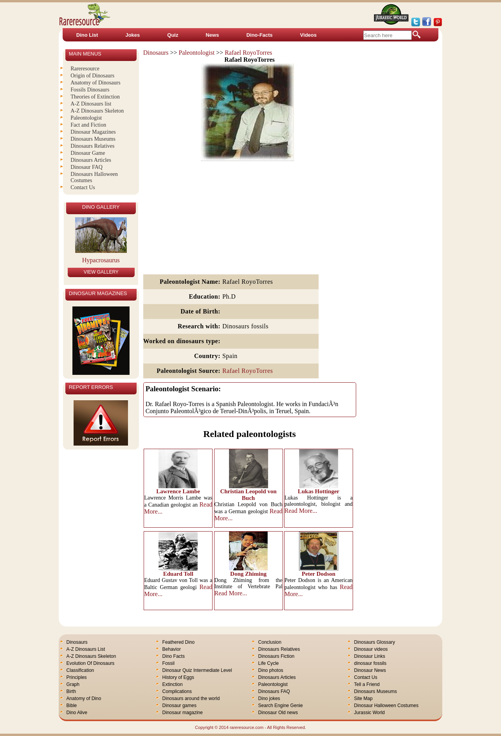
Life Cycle (268, 663)
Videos (308, 35)
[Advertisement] (249, 218)
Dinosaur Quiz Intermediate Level (197, 670)
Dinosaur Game (87, 153)
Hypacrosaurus (101, 260)
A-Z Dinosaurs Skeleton (97, 111)
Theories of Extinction (95, 97)
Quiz (172, 35)
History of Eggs (178, 677)
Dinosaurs (156, 52)
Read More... (301, 510)
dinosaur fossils (370, 663)
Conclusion (269, 642)
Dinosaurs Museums (92, 139)
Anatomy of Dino (84, 698)
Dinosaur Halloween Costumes (386, 705)
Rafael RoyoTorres (248, 52)
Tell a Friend (367, 684)
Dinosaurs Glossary (374, 642)
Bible (72, 705)
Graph (73, 684)
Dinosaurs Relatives (92, 146)
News (212, 35)
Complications (177, 691)
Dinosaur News (370, 670)
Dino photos (270, 670)
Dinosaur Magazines (92, 132)
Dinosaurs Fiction (276, 656)
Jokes (132, 35)
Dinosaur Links (369, 656)
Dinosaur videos (371, 649)
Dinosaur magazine (182, 712)
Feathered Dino (178, 642)
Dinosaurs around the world (191, 698)
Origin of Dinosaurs (92, 76)
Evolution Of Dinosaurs (91, 663)
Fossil (168, 663)
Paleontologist (197, 52)
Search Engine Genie (280, 705)
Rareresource (84, 69)
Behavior (171, 649)
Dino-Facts (259, 35)
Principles (77, 677)
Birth (71, 691)
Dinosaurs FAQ (274, 691)
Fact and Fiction (88, 125)
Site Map (363, 698)
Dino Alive (77, 712)
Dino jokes (269, 698)
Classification (80, 670)
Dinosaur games (179, 705)
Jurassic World (369, 712)
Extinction (172, 684)
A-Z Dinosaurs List (86, 649)
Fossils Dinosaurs (89, 90)
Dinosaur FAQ (86, 167)
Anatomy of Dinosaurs (95, 83)
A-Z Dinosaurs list (90, 104)
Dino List (87, 35)
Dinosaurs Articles (90, 160)
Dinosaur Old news (278, 712)
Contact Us (82, 187)
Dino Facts (173, 656)
